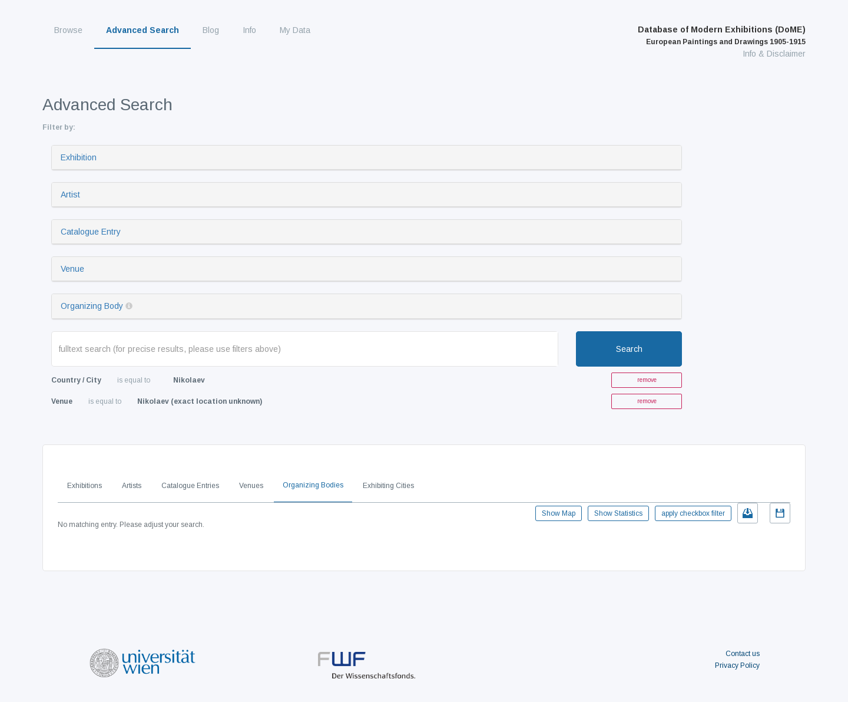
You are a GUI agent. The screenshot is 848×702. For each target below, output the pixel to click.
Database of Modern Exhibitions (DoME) (722, 35)
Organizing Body (92, 306)
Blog (211, 30)
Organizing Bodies (313, 485)
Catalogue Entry (91, 231)
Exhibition (79, 157)
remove (647, 380)
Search (629, 349)
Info (249, 30)
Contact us (743, 654)
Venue (72, 268)
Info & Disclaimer (774, 53)
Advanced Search (142, 30)
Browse (68, 30)
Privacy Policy (737, 665)
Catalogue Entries (190, 486)
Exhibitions (84, 486)
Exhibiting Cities (388, 486)
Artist (70, 194)
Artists (131, 486)
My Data (295, 30)
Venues (251, 486)
